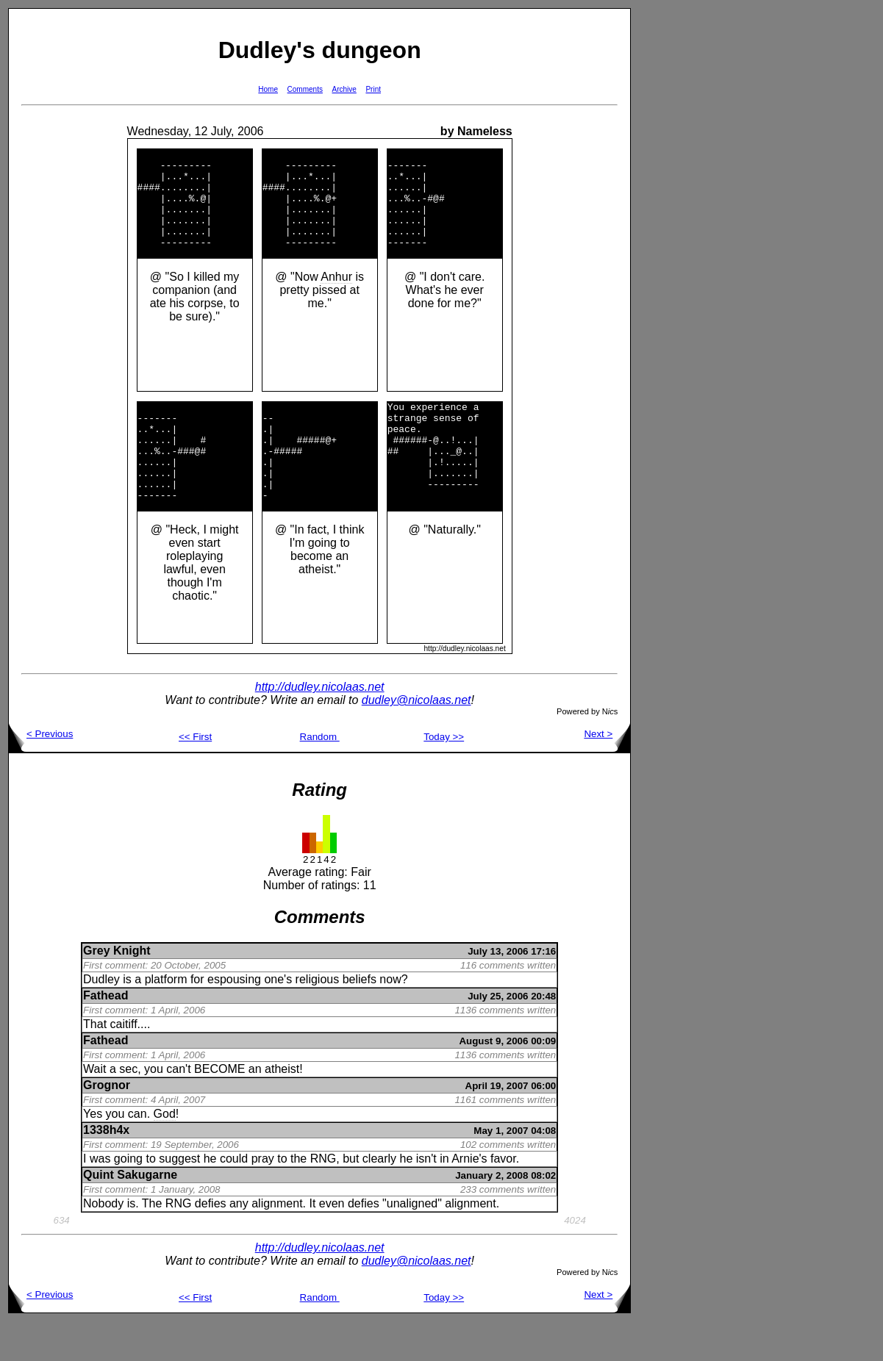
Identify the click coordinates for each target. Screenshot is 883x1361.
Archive (344, 89)
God (165, 1153)
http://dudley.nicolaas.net (320, 726)
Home (268, 89)
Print (373, 89)
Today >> (443, 776)
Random (320, 776)
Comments (305, 89)
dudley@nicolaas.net (416, 739)
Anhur (336, 296)
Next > (607, 773)
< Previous (41, 773)
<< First (195, 776)
